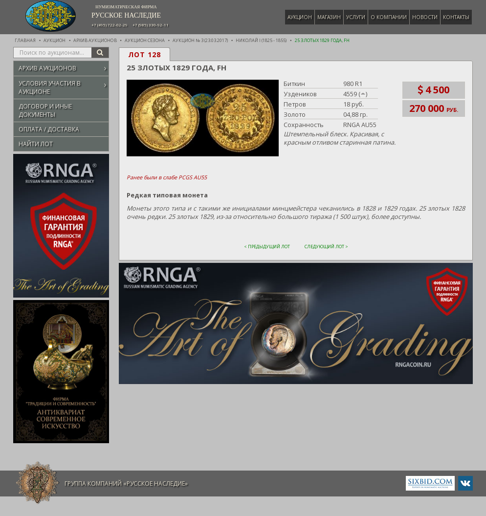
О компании (390, 17)
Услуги (356, 17)
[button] (202, 118)
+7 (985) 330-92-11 (151, 24)
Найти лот (36, 144)
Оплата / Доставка (49, 129)
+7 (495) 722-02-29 (109, 24)
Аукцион (300, 17)
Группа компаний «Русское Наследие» (126, 483)
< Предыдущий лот (267, 246)
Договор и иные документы (45, 110)
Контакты (457, 17)
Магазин (330, 17)
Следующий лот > (326, 246)
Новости (426, 17)
